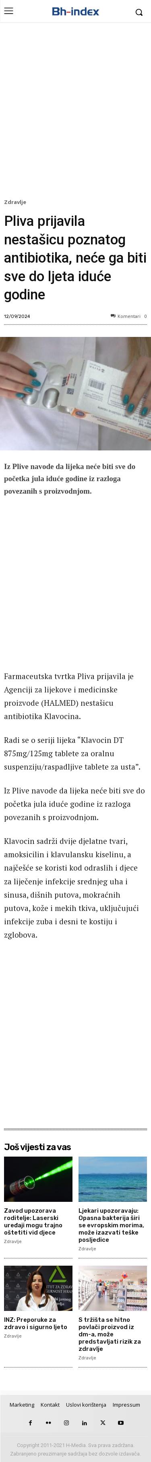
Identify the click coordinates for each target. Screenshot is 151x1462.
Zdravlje (16, 202)
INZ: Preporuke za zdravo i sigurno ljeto (35, 1323)
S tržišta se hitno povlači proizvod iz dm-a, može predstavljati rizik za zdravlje (110, 1334)
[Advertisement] (75, 112)
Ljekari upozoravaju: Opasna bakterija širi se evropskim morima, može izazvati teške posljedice (111, 1225)
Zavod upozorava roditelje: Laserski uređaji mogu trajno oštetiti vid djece (33, 1221)
